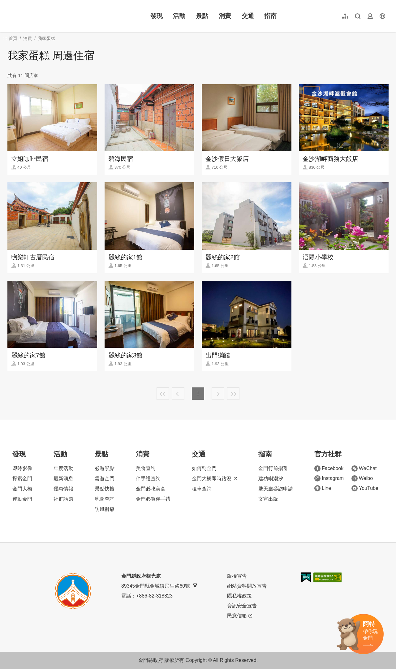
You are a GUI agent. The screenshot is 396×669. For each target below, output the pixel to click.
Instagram (329, 478)
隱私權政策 (239, 595)
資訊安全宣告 (242, 605)
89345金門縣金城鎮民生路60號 (159, 586)
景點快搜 (104, 488)
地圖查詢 (104, 499)
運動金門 (22, 499)
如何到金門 (204, 468)
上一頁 (178, 393)
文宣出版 (268, 499)
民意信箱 (239, 615)
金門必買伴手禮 (153, 499)
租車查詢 (202, 488)
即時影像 (22, 468)
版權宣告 (237, 576)
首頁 (13, 38)
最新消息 (63, 478)
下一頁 (218, 393)
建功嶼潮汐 (270, 478)
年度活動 (63, 468)
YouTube (364, 488)
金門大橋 (22, 488)
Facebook (328, 468)
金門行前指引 (273, 468)
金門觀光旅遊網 (47, 16)
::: (9, 3)
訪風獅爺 (104, 509)
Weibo (362, 478)
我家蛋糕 (46, 38)
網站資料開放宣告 (247, 586)
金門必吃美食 (151, 488)
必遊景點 (104, 468)
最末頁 (233, 393)
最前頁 (163, 393)
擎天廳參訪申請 (275, 488)
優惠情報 (63, 488)
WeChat (364, 468)
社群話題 (63, 499)
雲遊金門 (104, 478)
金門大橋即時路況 (214, 478)
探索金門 (22, 478)
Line (322, 488)
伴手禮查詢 (148, 478)
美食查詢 (146, 468)
